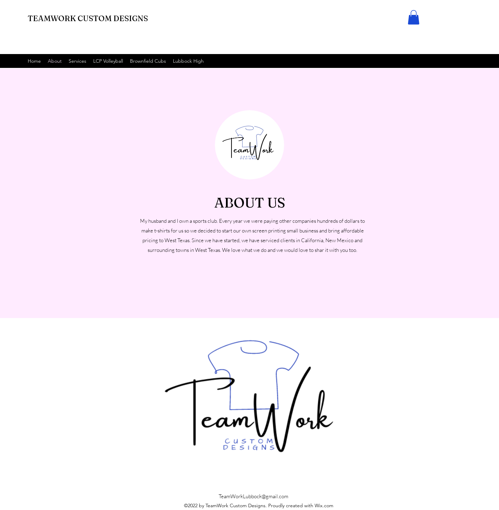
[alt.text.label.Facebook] (467, 61)
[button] (414, 17)
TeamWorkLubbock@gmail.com (253, 496)
